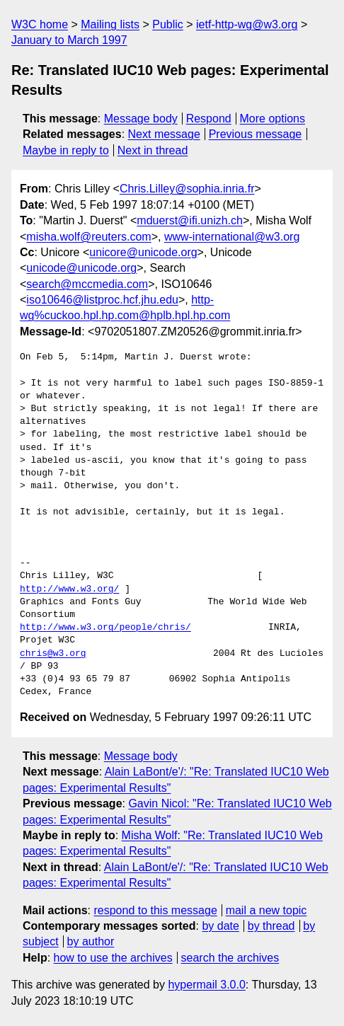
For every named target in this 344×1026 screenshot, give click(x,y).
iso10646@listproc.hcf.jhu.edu (102, 300)
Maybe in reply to (66, 150)
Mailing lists (110, 24)
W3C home (39, 24)
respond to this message (155, 910)
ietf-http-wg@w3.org (246, 24)
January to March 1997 (69, 40)
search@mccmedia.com (87, 284)
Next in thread (152, 150)
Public (167, 24)
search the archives (230, 958)
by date (220, 926)
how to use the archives (113, 958)
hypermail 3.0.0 (206, 985)
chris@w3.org (53, 653)
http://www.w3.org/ (69, 589)
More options (273, 119)
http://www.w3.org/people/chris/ (105, 627)
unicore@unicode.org (143, 252)
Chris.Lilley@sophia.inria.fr (187, 189)
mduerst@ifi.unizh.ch (190, 220)
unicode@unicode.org (81, 268)
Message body (141, 119)
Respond (208, 119)
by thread (271, 926)
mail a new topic (266, 910)
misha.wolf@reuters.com (88, 237)
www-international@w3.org (231, 237)
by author (91, 941)
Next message (164, 134)
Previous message (255, 134)
